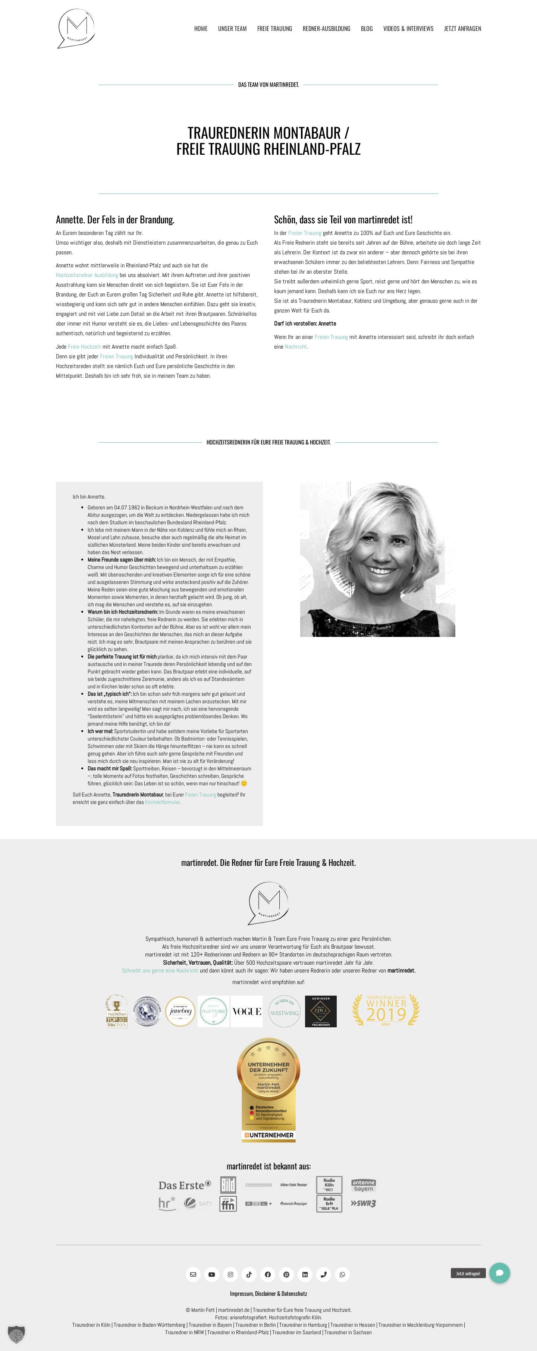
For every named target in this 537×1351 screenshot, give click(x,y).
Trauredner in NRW (184, 1332)
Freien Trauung (116, 356)
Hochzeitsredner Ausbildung (87, 275)
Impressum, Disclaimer (253, 1293)
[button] (16, 1334)
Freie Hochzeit (84, 347)
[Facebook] (267, 1274)
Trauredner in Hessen (352, 1324)
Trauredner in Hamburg (303, 1324)
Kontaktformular (162, 801)
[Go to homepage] (76, 28)
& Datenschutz (292, 1293)
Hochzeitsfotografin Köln (295, 1317)
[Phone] (323, 1274)
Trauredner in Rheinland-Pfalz (238, 1332)
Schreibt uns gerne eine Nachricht (160, 970)
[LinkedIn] (305, 1274)
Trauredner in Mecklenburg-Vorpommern (421, 1324)
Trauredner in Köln (91, 1324)
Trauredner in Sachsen (348, 1332)
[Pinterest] (286, 1274)
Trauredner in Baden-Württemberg (149, 1324)
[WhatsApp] (342, 1274)
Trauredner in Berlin (255, 1324)
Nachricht (296, 347)
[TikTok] (249, 1274)
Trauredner (264, 1309)
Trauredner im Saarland (296, 1332)
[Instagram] (230, 1274)
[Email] (193, 1274)
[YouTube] (211, 1274)
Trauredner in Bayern (210, 1324)
